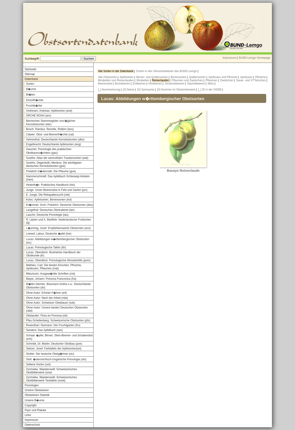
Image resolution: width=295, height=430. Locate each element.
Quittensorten (197, 77)
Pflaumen (212, 80)
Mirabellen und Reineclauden (116, 80)
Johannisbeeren (175, 83)
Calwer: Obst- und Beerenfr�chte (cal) (50, 134)
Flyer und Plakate (35, 410)
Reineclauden (161, 80)
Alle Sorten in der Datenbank (116, 71)
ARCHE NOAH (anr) (38, 115)
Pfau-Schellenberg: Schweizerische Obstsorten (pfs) (58, 320)
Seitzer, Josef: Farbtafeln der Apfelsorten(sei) (53, 348)
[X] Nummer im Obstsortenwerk (176, 89)
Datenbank (31, 79)
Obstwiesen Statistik (37, 395)
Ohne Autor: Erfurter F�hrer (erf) (46, 292)
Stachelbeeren (196, 83)
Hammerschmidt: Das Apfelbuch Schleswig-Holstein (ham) (58, 178)
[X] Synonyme (145, 89)
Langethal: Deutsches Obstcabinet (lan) (50, 210)
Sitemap (30, 74)
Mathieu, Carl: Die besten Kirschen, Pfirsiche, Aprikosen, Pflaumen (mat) (54, 267)
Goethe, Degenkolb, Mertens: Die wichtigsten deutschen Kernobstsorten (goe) (54, 164)
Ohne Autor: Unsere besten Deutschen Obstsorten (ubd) (57, 309)
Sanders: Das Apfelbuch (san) (44, 330)
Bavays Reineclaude (183, 170)
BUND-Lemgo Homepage (254, 57)
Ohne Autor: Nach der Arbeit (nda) (47, 297)
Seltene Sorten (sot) (38, 364)
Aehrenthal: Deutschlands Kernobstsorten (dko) (55, 139)
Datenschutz (32, 424)
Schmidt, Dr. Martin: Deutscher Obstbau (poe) (54, 343)
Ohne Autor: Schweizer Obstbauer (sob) (50, 302)
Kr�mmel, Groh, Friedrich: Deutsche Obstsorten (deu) (59, 204)
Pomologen (32, 385)
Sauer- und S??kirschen (251, 80)
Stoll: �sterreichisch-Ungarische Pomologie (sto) (56, 359)
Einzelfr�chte (34, 100)
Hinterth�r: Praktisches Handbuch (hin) (50, 184)
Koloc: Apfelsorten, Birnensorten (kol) (49, 199)
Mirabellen (143, 80)
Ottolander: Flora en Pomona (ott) (46, 315)
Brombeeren (123, 83)
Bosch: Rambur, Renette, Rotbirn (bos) (50, 129)
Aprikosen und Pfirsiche (223, 77)
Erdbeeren (139, 83)
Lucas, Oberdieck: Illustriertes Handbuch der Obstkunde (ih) (53, 254)
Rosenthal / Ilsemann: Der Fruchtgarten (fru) (53, 325)
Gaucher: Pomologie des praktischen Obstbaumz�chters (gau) (48, 151)
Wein (211, 83)
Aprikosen (246, 77)
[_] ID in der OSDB (209, 89)
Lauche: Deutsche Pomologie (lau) (47, 214)
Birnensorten (179, 77)
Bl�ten (30, 94)
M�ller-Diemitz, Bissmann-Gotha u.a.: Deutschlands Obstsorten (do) (58, 285)
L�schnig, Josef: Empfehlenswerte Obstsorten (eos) (58, 228)
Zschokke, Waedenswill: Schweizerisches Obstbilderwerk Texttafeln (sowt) (51, 379)
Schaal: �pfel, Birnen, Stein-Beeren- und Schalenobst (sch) (59, 337)
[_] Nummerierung (109, 89)
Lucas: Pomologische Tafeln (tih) (46, 247)
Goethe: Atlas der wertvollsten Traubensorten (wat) (57, 158)
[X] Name (128, 89)
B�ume (31, 89)
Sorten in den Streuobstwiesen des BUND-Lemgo (167, 71)
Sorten (30, 83)
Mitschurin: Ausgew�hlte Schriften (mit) (50, 273)
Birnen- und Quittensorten (152, 77)
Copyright (30, 405)
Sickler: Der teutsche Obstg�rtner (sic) (50, 353)
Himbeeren (155, 83)
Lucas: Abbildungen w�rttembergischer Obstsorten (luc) (57, 241)
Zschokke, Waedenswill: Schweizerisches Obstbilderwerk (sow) (51, 371)
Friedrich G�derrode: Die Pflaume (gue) (51, 171)
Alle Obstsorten (108, 77)
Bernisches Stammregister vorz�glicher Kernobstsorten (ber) (50, 122)
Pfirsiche (260, 77)
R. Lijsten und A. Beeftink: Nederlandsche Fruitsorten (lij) (58, 221)
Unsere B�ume (34, 400)
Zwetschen (227, 80)
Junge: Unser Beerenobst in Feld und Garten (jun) (56, 190)
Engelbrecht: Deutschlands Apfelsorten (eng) (53, 144)
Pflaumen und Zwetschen (188, 80)
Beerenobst (105, 83)
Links (28, 415)
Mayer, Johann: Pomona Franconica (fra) (51, 278)
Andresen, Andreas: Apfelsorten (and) (49, 110)
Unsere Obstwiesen (37, 390)
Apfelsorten (127, 77)
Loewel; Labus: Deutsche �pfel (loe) (48, 233)
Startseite (30, 69)
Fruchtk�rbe (34, 105)
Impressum (229, 57)
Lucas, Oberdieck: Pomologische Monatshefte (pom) (58, 260)
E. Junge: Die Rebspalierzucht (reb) (48, 194)
